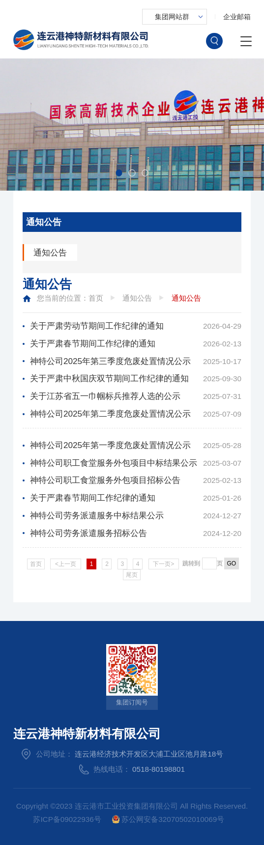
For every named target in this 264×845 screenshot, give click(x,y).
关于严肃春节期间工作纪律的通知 (92, 343)
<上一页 (65, 564)
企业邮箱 (237, 17)
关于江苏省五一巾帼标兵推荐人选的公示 (105, 396)
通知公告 (50, 252)
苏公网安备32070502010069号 (168, 819)
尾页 (132, 574)
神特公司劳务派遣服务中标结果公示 (97, 515)
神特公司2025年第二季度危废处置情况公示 (110, 414)
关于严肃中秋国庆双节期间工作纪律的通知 (109, 378)
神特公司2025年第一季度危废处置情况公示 (110, 445)
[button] (119, 172)
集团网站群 (172, 17)
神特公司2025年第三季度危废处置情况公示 (110, 361)
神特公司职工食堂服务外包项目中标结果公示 (113, 463)
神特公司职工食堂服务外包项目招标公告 (105, 480)
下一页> (163, 564)
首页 (95, 298)
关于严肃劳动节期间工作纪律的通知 (97, 326)
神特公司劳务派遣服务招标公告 (88, 533)
